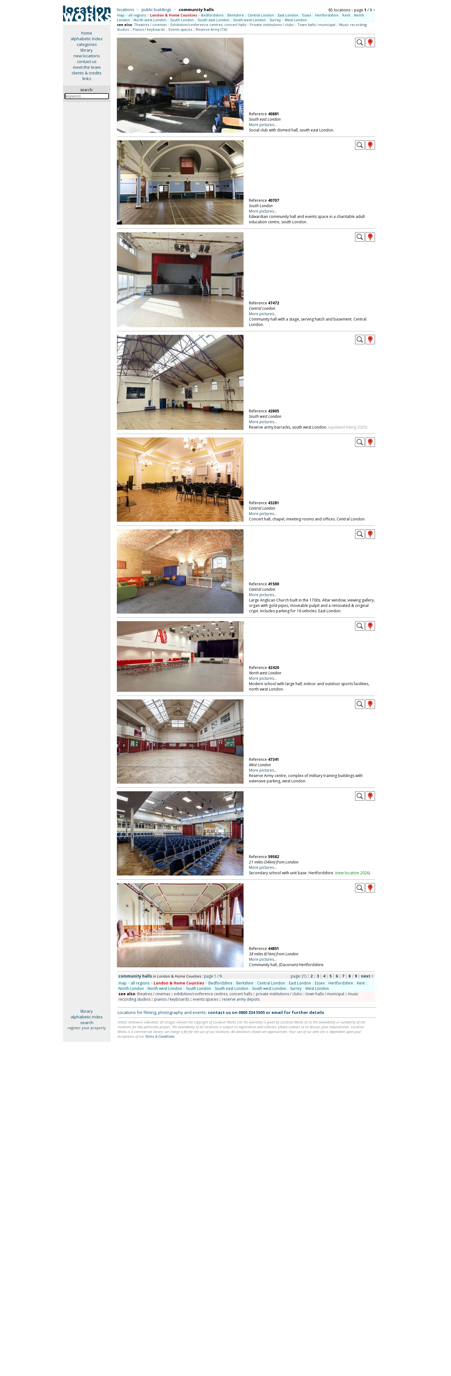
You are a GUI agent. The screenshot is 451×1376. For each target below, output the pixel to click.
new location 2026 (352, 873)
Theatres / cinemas (150, 24)
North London (131, 988)
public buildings (156, 9)
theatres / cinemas (153, 994)
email (277, 1012)
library (86, 50)
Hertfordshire (327, 15)
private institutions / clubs (279, 994)
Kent (346, 15)
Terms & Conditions (160, 1036)
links (86, 78)
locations (125, 9)
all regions (137, 15)
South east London (213, 19)
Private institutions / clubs (272, 24)
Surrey (275, 19)
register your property (86, 1027)
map (120, 15)
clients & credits (87, 73)
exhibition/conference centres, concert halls (213, 994)
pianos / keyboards (171, 999)
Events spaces (180, 29)
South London (182, 19)
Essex (306, 15)
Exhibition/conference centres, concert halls (208, 24)
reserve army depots (241, 999)
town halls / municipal (325, 994)
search (86, 1022)
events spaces (205, 999)
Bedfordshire (212, 15)
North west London (150, 19)
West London (296, 19)
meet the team (87, 67)
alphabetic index (87, 38)
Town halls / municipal (316, 24)
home (86, 33)
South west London (249, 19)
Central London (261, 15)
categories (87, 44)
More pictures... (263, 124)
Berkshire (235, 15)
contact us (87, 61)
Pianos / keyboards (149, 29)
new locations (86, 56)
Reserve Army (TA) (211, 29)
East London (288, 15)
